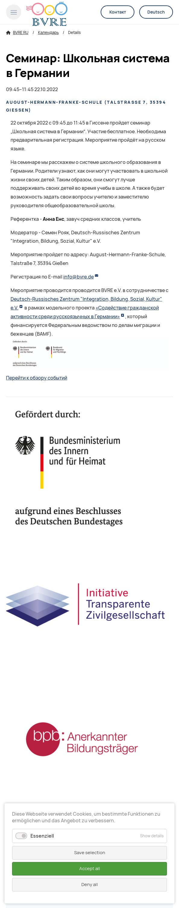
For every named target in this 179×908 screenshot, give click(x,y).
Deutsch (156, 12)
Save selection (89, 853)
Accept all (89, 869)
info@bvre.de (78, 277)
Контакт (117, 12)
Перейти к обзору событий (36, 378)
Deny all (89, 885)
